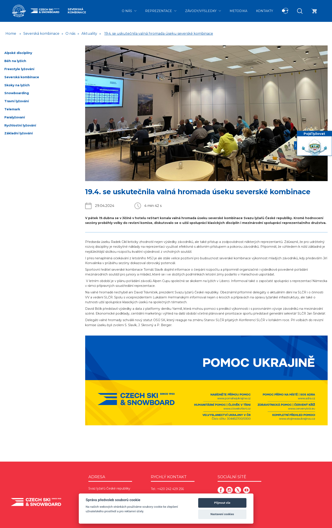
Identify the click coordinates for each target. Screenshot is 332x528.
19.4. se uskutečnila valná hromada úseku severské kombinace (158, 33)
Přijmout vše (222, 502)
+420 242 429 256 (170, 489)
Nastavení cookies (222, 514)
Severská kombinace (77, 11)
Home (10, 33)
